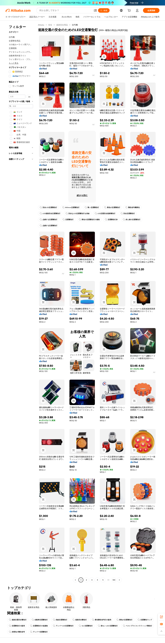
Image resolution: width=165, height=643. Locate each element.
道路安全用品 (62, 25)
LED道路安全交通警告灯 (50, 213)
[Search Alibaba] (65, 10)
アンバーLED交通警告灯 (63, 626)
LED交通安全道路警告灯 (105, 213)
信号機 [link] (75, 25)
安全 (50, 25)
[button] (95, 10)
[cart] (130, 11)
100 (113, 580)
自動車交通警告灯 (40, 620)
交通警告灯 (68, 219)
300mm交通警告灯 (70, 207)
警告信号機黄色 (132, 207)
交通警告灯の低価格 (39, 626)
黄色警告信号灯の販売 (101, 620)
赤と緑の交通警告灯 (131, 219)
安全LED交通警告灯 (48, 207)
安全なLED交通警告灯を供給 (78, 213)
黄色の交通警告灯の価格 (89, 219)
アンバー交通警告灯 (39, 632)
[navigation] (21, 303)
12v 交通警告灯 (86, 626)
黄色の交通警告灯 (112, 207)
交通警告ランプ (145, 620)
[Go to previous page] (75, 579)
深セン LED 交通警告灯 (108, 626)
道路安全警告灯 (79, 620)
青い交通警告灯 (92, 207)
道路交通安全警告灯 (18, 620)
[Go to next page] (119, 579)
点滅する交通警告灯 (48, 219)
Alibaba (41, 25)
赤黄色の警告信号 (17, 632)
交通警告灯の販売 (17, 626)
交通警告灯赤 (111, 219)
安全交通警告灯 (128, 213)
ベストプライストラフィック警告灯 (137, 626)
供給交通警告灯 (60, 620)
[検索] (104, 10)
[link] (161, 616)
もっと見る (13, 63)
